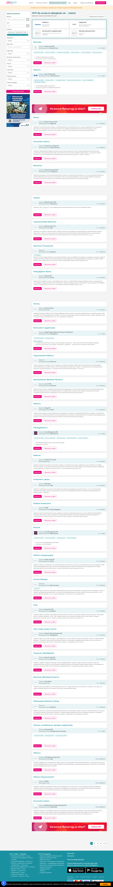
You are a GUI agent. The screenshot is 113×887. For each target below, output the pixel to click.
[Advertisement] (18, 137)
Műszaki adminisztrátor (87, 31)
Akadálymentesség (85, 876)
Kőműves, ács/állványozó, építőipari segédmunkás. (53, 725)
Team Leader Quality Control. (45, 629)
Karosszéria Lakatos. (41, 141)
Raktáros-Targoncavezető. (43, 777)
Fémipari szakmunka (46, 867)
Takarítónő (20, 876)
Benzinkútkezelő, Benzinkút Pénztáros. (48, 379)
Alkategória (10, 37)
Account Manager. (40, 579)
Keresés (9, 16)
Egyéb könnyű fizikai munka (48, 857)
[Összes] (18, 32)
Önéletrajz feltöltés (41, 3)
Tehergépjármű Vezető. (42, 271)
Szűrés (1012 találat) (18, 91)
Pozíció (9, 63)
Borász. (36, 117)
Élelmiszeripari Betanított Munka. (46, 701)
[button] (4, 883)
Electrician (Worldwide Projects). (46, 677)
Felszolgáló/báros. (40, 428)
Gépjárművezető (45, 869)
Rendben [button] (105, 884)
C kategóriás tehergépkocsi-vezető (22, 858)
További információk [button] (90, 884)
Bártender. (37, 42)
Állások (31, 3)
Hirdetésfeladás (100, 3)
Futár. (35, 605)
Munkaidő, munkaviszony (13, 57)
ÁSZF (77, 876)
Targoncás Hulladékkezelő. (43, 653)
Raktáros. (37, 70)
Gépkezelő (82, 22)
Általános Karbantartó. (42, 503)
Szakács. (36, 198)
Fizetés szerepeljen (12, 82)
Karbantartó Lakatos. (41, 479)
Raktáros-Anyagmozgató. (43, 555)
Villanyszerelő (18, 872)
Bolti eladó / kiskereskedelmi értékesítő (52, 865)
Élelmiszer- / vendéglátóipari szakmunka (52, 863)
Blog (69, 3)
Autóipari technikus (46, 872)
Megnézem (37, 63)
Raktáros (45, 22)
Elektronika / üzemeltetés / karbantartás (52, 861)
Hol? (8, 22)
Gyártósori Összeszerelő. (43, 246)
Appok (75, 3)
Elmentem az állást (50, 63)
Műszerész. (37, 165)
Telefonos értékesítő (19, 874)
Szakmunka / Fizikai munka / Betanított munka (18, 34)
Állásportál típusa (11, 76)
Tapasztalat (10, 69)
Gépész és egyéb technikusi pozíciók (51, 856)
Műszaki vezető (18, 868)
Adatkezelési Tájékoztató (70, 877)
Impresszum (70, 856)
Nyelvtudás (10, 44)
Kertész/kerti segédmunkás (52, 31)
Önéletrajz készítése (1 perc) (57, 3)
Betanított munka (45, 859)
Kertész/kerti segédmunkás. (44, 328)
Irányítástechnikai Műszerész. (45, 222)
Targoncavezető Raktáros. (43, 355)
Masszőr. (36, 527)
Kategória (9, 29)
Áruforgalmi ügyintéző (22, 861)
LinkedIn (94, 876)
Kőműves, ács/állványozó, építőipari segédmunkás (21, 864)
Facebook (101, 876)
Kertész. (36, 304)
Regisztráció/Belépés (87, 3)
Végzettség (10, 50)
